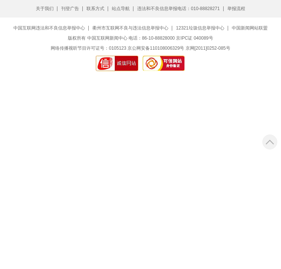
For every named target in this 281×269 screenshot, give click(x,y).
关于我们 (45, 8)
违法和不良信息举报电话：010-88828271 (178, 8)
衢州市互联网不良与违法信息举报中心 (130, 28)
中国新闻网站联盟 (250, 28)
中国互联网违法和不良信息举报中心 (49, 28)
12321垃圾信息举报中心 (200, 28)
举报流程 (236, 8)
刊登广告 (70, 8)
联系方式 (95, 8)
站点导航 (121, 8)
